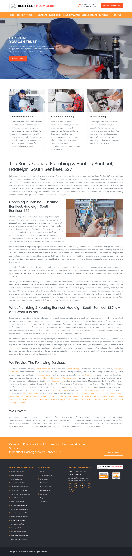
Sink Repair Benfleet (17, 528)
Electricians (104, 15)
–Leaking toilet (77, 396)
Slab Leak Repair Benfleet (18, 532)
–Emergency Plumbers (59, 390)
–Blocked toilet (81, 393)
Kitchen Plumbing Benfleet (19, 490)
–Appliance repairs (43, 375)
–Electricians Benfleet (30, 393)
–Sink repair (69, 399)
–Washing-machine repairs (50, 378)
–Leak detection (65, 396)
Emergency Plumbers (25, 15)
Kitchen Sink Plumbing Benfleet (20, 494)
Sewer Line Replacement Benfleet (21, 513)
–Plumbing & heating (108, 396)
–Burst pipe (103, 393)
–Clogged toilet (115, 393)
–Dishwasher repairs (69, 378)
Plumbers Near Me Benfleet (19, 505)
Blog (41, 498)
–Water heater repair (97, 399)
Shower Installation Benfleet (19, 517)
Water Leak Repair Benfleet (19, 539)
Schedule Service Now (111, 6)
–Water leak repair (113, 399)
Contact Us (116, 15)
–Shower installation (31, 399)
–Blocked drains (56, 381)
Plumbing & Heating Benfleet (19, 509)
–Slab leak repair (81, 399)
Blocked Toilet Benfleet (18, 471)
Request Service (18, 59)
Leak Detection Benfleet (18, 498)
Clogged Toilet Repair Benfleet (20, 486)
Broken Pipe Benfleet (17, 475)
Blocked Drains (55, 15)
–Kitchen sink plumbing (49, 396)
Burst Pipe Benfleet (16, 479)
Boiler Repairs (41, 15)
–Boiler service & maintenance (94, 390)
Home (12, 15)
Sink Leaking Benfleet (17, 524)
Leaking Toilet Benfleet (18, 501)
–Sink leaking (58, 399)
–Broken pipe (93, 393)
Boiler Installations (71, 15)
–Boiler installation (43, 368)
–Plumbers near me (91, 396)
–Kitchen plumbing (32, 396)
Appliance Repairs (89, 15)
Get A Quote (113, 448)
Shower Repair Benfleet (18, 520)
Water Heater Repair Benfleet (19, 535)
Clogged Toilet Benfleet (18, 483)
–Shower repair (46, 399)
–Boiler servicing (72, 368)
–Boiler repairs (89, 375)
